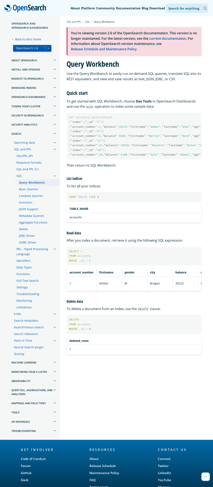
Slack (24, 480)
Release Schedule (102, 466)
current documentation (167, 38)
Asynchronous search (29, 327)
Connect (164, 459)
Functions (25, 202)
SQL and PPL (22, 149)
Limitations (24, 307)
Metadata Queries (31, 216)
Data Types (24, 267)
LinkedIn (164, 473)
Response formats (29, 162)
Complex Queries (31, 196)
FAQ (92, 480)
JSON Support (28, 209)
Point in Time (23, 340)
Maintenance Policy (104, 473)
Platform (88, 8)
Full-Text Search (27, 281)
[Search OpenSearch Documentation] (187, 8)
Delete (23, 229)
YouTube (164, 480)
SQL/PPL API (24, 156)
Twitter (163, 466)
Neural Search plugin (29, 347)
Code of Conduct (33, 459)
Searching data (24, 143)
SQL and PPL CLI (27, 169)
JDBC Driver (27, 236)
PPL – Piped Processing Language (32, 251)
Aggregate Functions (33, 222)
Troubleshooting (27, 294)
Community (105, 8)
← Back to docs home (26, 39)
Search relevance (26, 334)
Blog (145, 8)
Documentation (128, 8)
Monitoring (24, 301)
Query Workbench (32, 182)
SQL (19, 176)
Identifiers (23, 261)
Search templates (26, 321)
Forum (26, 466)
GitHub (26, 473)
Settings (22, 287)
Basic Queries (28, 189)
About (75, 8)
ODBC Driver (27, 242)
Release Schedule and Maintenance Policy (104, 49)
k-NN (17, 314)
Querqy (19, 354)
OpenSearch (26, 8)
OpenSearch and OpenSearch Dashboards (29, 26)
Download (157, 8)
